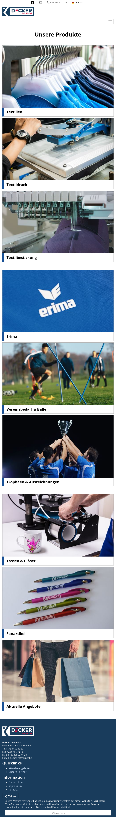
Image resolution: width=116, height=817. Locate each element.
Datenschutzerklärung (47, 807)
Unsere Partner (17, 772)
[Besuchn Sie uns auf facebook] (32, 2)
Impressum (15, 786)
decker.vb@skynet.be (21, 757)
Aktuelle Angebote (19, 768)
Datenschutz (15, 782)
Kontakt (13, 789)
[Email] (40, 2)
